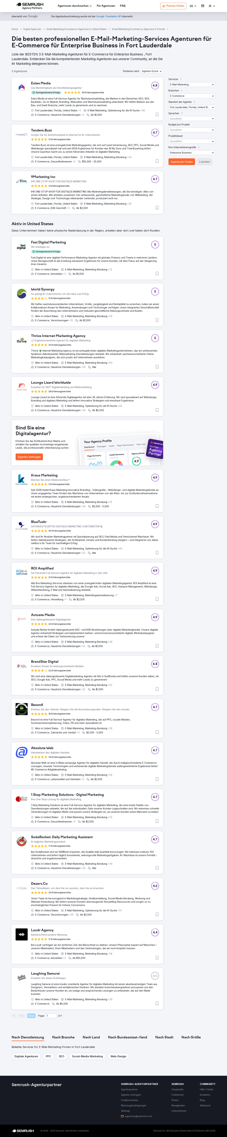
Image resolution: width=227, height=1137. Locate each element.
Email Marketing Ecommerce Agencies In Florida (138, 29)
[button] (193, 6)
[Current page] (50, 1016)
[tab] (28, 1037)
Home (15, 29)
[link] (106, 6)
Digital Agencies (32, 29)
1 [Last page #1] (61, 1015)
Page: (41, 1015)
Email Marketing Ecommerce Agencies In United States (77, 29)
